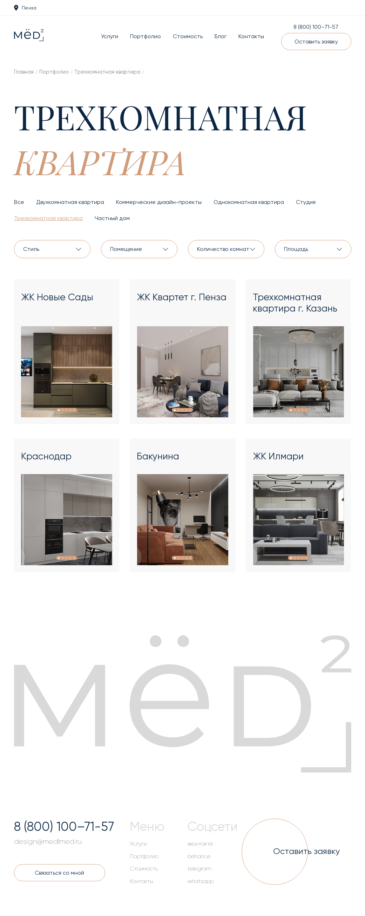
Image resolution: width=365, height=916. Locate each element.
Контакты (251, 36)
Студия (306, 202)
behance (199, 856)
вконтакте (200, 844)
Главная (24, 72)
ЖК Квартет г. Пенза (182, 297)
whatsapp (201, 881)
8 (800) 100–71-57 (315, 26)
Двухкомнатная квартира (70, 202)
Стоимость (188, 36)
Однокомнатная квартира (249, 202)
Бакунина (158, 456)
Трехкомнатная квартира (107, 72)
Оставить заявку (316, 41)
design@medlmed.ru (48, 842)
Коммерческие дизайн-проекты (159, 202)
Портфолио (145, 36)
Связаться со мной (59, 872)
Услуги (109, 36)
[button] (59, 410)
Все (19, 202)
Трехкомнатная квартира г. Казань (295, 303)
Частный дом (112, 218)
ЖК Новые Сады (57, 297)
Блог (221, 36)
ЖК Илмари (278, 456)
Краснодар (46, 456)
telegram (199, 869)
